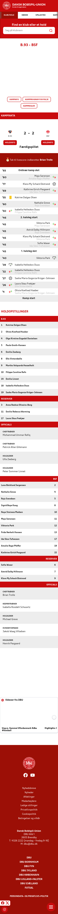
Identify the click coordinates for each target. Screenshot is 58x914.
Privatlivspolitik (29, 809)
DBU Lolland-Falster (29, 879)
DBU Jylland (29, 870)
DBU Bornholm (29, 862)
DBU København (29, 875)
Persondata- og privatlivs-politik (29, 896)
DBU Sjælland (29, 883)
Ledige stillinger (29, 805)
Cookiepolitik (29, 814)
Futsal (29, 888)
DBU (29, 857)
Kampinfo (14, 99)
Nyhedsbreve (29, 788)
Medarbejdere (29, 801)
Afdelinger (29, 796)
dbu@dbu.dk (30, 844)
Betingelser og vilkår (29, 818)
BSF (47, 136)
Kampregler (29, 106)
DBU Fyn (29, 866)
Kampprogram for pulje (36, 99)
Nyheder (29, 792)
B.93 (10, 136)
